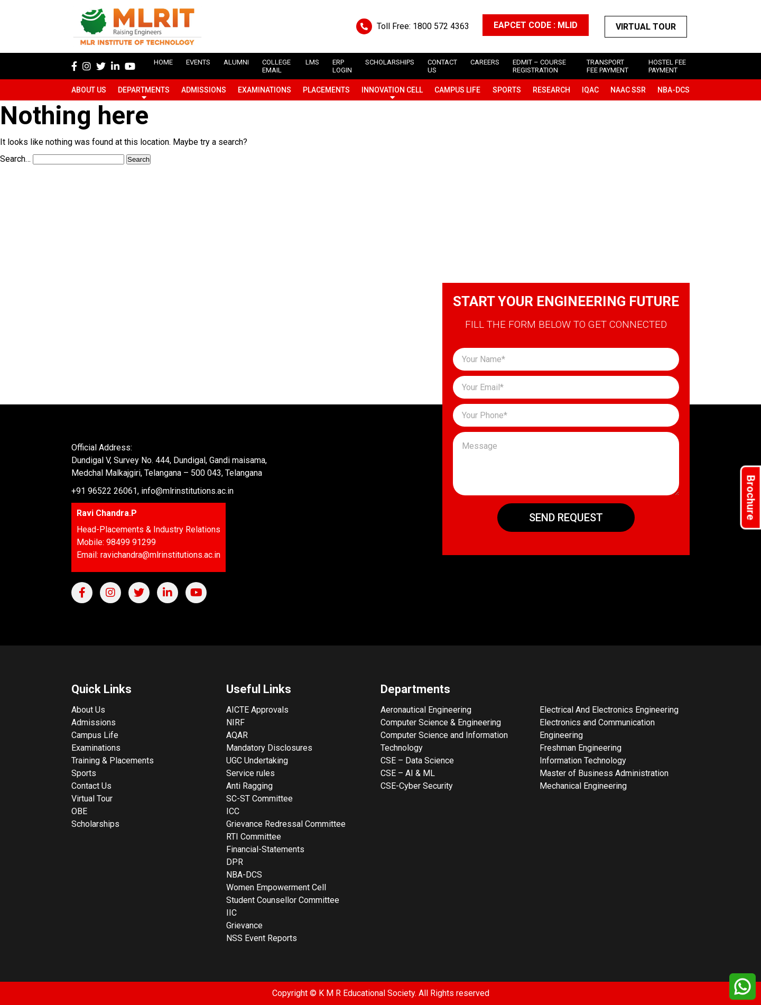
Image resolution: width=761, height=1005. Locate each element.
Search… (15, 159)
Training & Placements (112, 760)
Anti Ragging (249, 786)
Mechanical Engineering (583, 786)
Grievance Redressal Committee (286, 824)
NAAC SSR (628, 90)
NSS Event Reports (261, 938)
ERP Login (342, 66)
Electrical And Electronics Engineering (609, 710)
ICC (232, 811)
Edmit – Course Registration (539, 66)
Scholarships (95, 824)
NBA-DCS (673, 90)
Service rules (250, 773)
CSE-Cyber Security (416, 786)
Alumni (236, 62)
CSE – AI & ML (407, 773)
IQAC (590, 90)
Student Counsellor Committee (282, 900)
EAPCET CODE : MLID (536, 25)
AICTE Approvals (257, 710)
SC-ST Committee (259, 799)
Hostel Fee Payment (667, 66)
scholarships (389, 62)
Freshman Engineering (580, 748)
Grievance (244, 925)
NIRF (235, 722)
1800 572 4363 (441, 26)
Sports (507, 90)
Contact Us (91, 786)
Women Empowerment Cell (276, 887)
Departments (144, 90)
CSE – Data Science (417, 760)
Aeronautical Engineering (425, 710)
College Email (276, 66)
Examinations (264, 90)
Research (551, 90)
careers (484, 62)
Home (163, 62)
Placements (326, 90)
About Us (88, 90)
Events (198, 62)
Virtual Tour (646, 27)
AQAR (237, 735)
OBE (79, 811)
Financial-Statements (265, 849)
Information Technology (583, 760)
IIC (231, 913)
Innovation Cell (392, 90)
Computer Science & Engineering (440, 722)
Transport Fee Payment (607, 66)
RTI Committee (253, 837)
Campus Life (457, 90)
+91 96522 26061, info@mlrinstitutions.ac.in (152, 491)
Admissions (203, 90)
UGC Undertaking (257, 760)
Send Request (566, 517)
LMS (312, 62)
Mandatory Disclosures (269, 748)
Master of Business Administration (604, 773)
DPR (234, 862)
